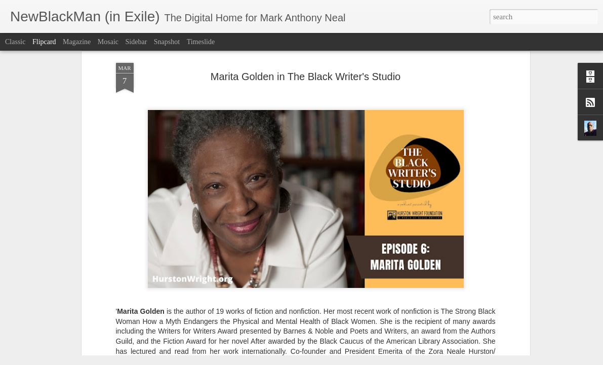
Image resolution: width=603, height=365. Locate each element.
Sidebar (136, 42)
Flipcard (44, 42)
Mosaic (108, 42)
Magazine (77, 42)
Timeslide (201, 42)
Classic (15, 42)
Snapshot (167, 42)
